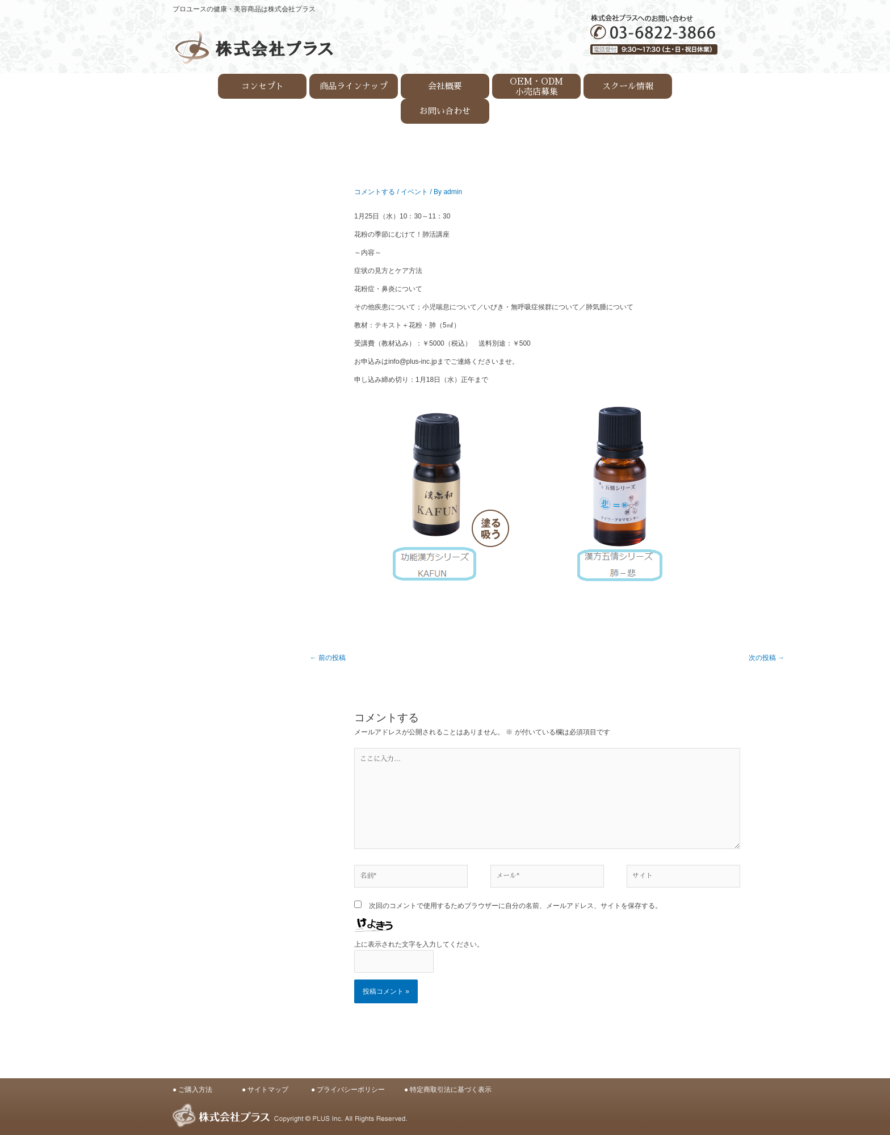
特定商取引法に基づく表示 (451, 1090)
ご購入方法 (195, 1090)
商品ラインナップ (354, 86)
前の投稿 (328, 658)
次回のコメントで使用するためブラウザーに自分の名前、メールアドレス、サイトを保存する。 (515, 906)
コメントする (374, 192)
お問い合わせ (445, 111)
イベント (414, 192)
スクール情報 (627, 86)
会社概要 (445, 86)
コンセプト (262, 86)
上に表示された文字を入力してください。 (419, 944)
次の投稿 (766, 658)
